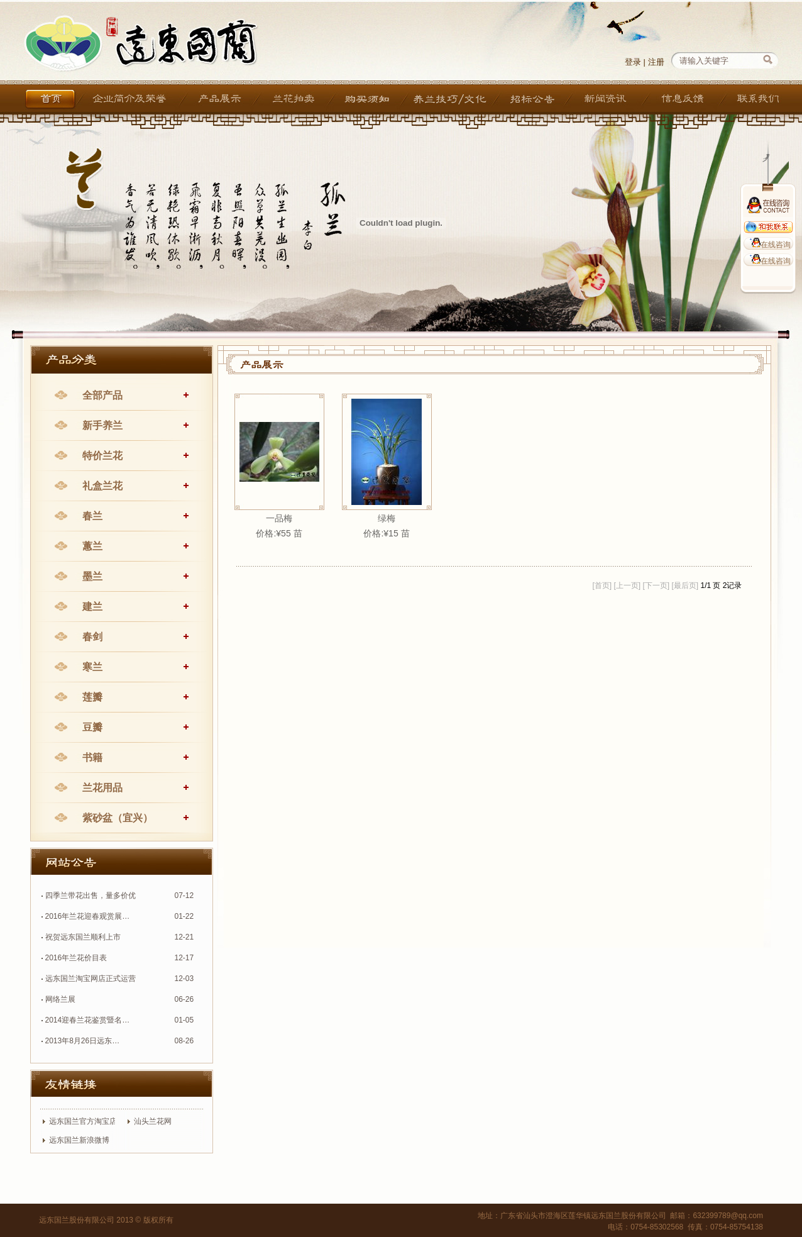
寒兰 (92, 667)
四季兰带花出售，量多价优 (90, 895)
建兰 (92, 606)
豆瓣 (92, 727)
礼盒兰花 (102, 485)
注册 (656, 62)
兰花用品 (102, 787)
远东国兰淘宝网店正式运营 (90, 978)
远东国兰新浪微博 (79, 1140)
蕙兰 (92, 546)
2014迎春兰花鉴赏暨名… (87, 1020)
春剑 (92, 636)
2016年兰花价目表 (76, 957)
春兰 (92, 516)
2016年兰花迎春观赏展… (87, 916)
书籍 (92, 757)
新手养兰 (102, 425)
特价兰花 (102, 455)
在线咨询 (768, 244)
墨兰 (92, 576)
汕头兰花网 (153, 1121)
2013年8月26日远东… (82, 1040)
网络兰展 (60, 999)
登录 (633, 62)
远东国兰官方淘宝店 (83, 1121)
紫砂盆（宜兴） (117, 818)
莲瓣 (92, 697)
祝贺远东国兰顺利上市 (83, 937)
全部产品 (102, 395)
